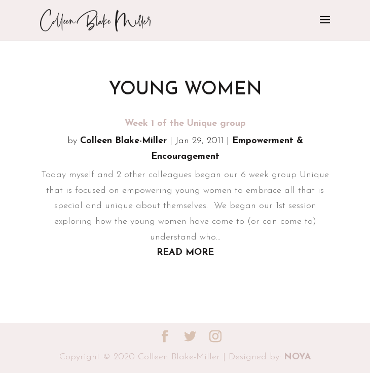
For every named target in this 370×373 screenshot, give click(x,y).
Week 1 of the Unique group (185, 123)
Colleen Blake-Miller (123, 141)
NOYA (297, 357)
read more (185, 252)
